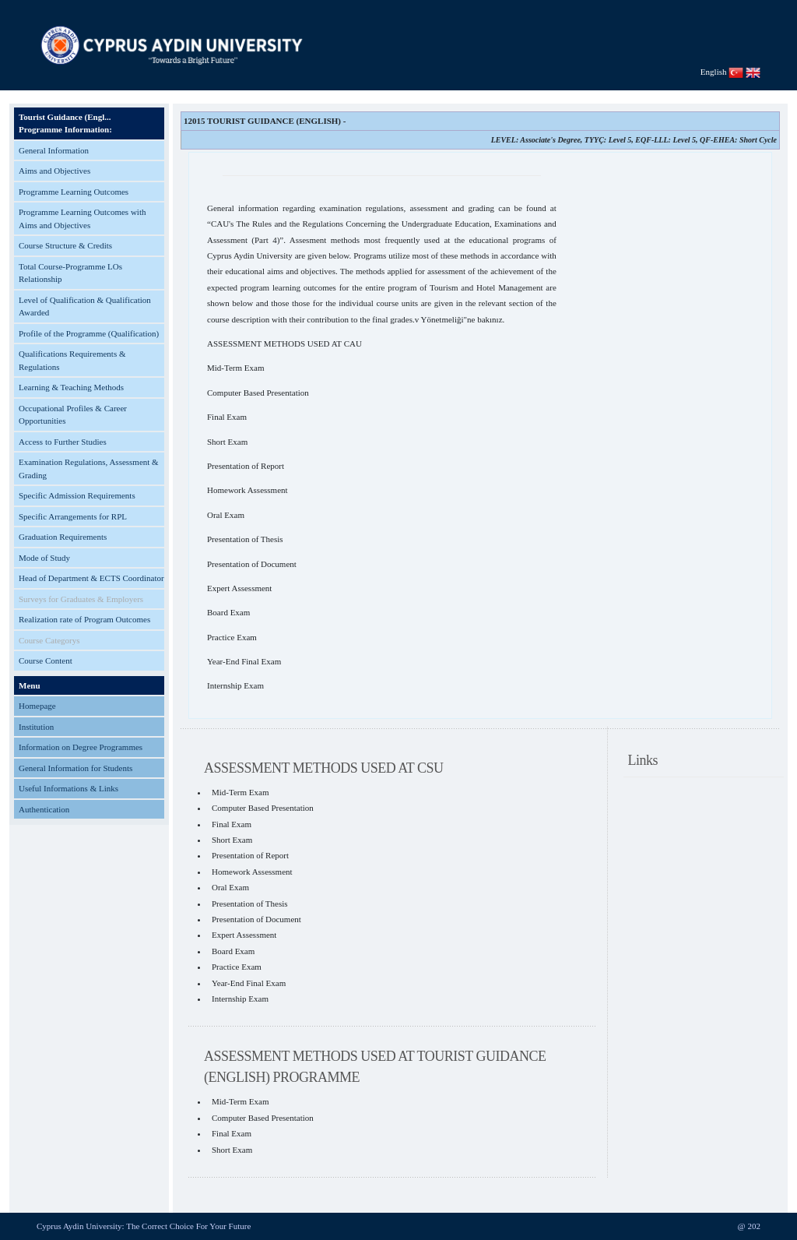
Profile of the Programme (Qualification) (89, 333)
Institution (36, 726)
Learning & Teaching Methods (71, 387)
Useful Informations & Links (68, 788)
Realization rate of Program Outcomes (84, 619)
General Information (54, 150)
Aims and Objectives (54, 170)
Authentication (44, 809)
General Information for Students (75, 768)
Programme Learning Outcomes (73, 191)
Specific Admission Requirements (77, 495)
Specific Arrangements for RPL (73, 516)
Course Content (45, 660)
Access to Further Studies (63, 441)
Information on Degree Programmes (80, 747)
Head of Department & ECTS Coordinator (91, 578)
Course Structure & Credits (65, 245)
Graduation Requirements (63, 536)
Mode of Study (44, 557)
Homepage (37, 705)
